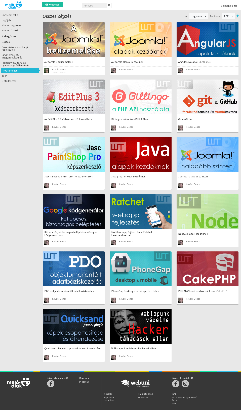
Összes (6, 41)
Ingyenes (199, 16)
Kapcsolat (109, 397)
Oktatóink (109, 400)
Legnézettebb (10, 15)
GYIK (174, 403)
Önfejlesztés (9, 81)
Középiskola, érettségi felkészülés (15, 48)
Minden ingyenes (11, 25)
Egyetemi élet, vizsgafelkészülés (12, 56)
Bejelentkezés (229, 5)
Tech (4, 75)
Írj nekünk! (84, 381)
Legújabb (7, 20)
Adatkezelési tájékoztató (184, 397)
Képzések (52, 4)
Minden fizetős (10, 30)
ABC (228, 16)
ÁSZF (174, 400)
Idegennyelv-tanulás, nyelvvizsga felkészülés (15, 64)
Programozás (9, 70)
